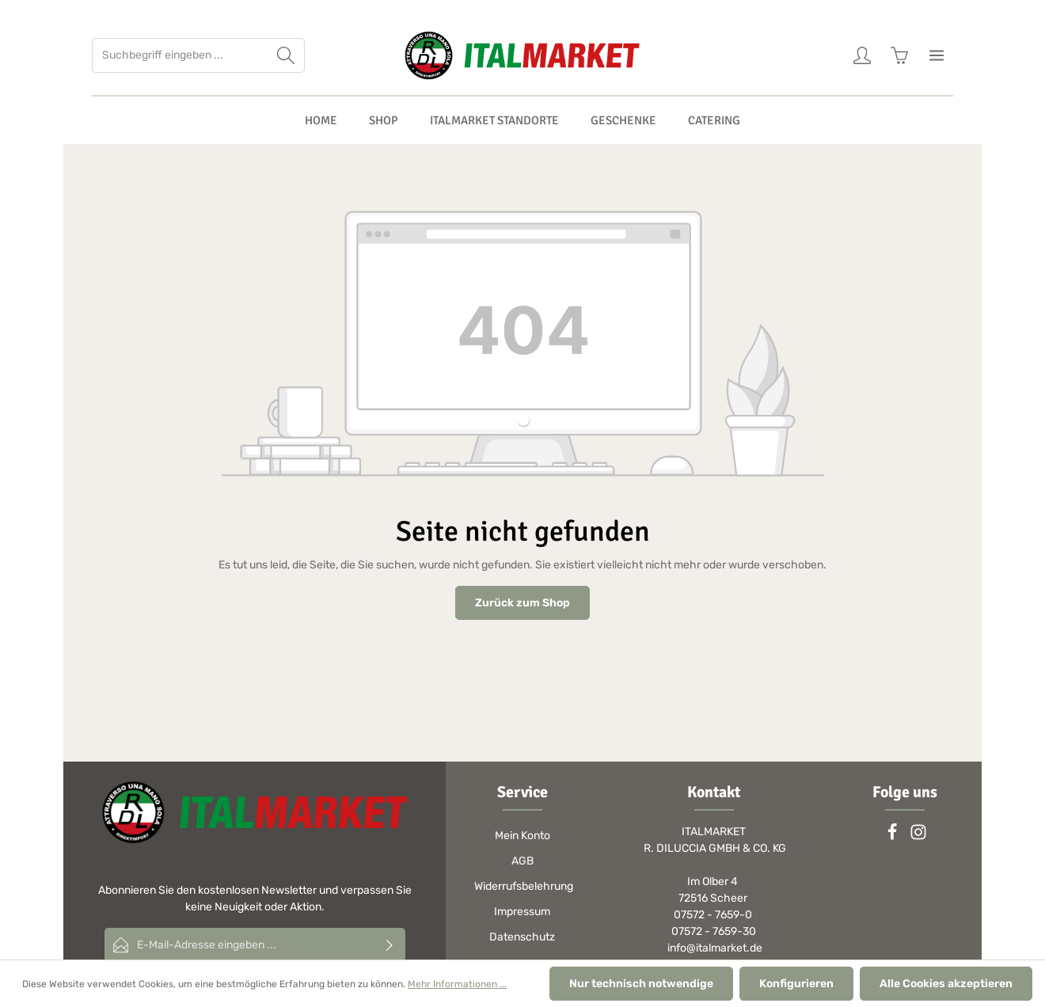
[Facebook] (893, 837)
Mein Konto (522, 835)
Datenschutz (522, 937)
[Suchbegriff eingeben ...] (180, 55)
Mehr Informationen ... (457, 984)
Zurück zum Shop (522, 603)
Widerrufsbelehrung (523, 886)
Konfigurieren (796, 983)
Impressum (522, 911)
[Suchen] (286, 55)
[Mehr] (936, 56)
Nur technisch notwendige (641, 983)
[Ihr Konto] (862, 56)
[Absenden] (389, 945)
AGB (522, 861)
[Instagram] (918, 837)
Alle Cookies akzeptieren (946, 983)
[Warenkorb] (899, 56)
